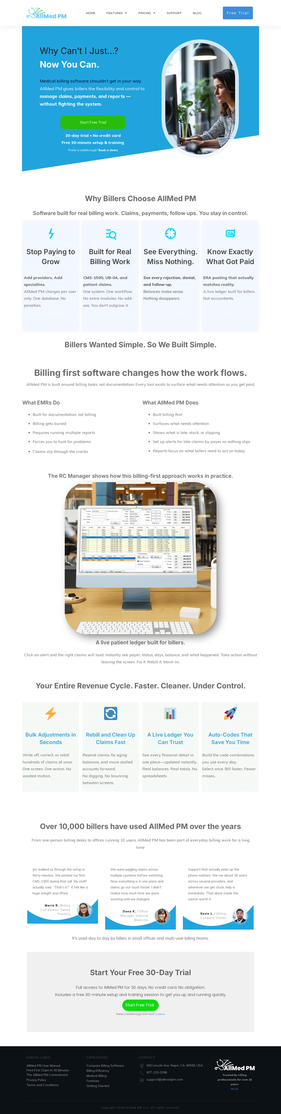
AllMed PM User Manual (43, 1066)
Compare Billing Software (105, 1066)
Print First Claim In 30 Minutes (48, 1070)
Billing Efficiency (97, 1071)
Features (92, 1081)
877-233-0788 (157, 1072)
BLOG (234, 1088)
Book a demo (157, 1014)
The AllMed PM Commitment (47, 1075)
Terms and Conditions (43, 1085)
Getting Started (97, 1086)
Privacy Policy (36, 1080)
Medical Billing (96, 1076)
